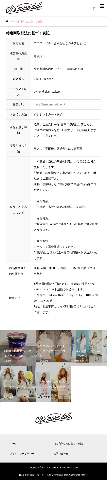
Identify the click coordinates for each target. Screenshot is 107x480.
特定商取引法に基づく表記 (68, 443)
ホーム (13, 443)
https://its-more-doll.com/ (49, 104)
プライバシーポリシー (22, 453)
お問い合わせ (61, 453)
